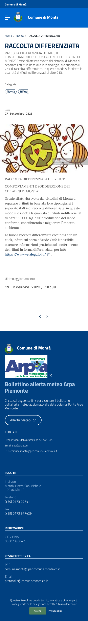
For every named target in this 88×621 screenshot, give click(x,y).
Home (8, 35)
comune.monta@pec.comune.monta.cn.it (32, 569)
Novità (20, 35)
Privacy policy (55, 611)
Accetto (37, 611)
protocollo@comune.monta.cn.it (26, 581)
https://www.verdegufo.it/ (28, 254)
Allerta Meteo (23, 420)
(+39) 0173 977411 (18, 502)
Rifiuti (23, 91)
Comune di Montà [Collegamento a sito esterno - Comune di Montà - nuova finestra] (15, 4)
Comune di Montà (43, 17)
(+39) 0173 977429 (18, 513)
